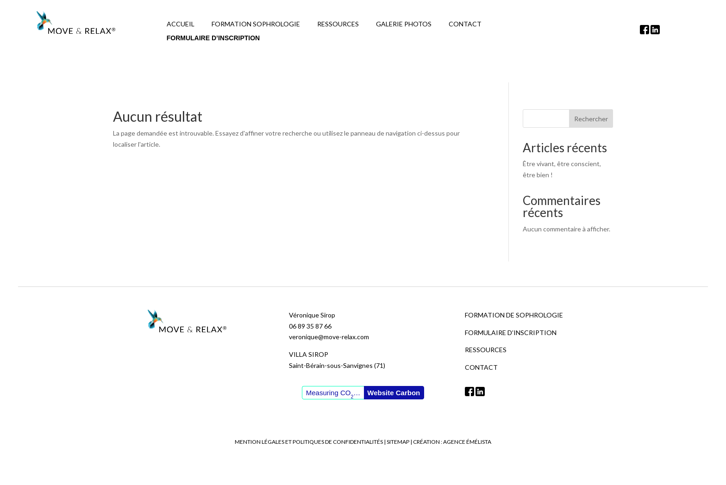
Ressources (338, 24)
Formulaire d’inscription (213, 38)
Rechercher (591, 119)
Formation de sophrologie (514, 315)
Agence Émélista (467, 441)
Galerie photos (404, 24)
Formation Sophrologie (256, 24)
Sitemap (398, 441)
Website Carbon (393, 393)
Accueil (180, 24)
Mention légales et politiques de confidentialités (309, 441)
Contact (465, 24)
